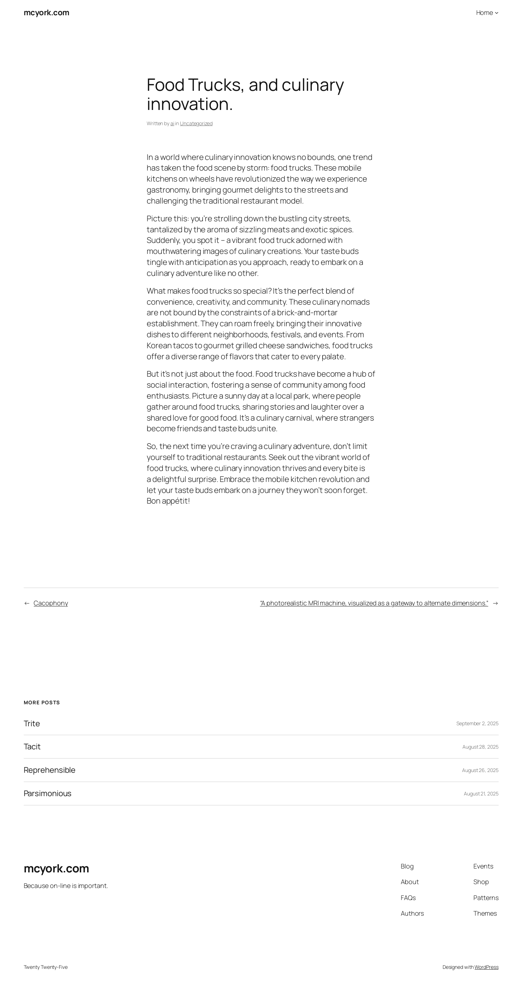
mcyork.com (46, 12)
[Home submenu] (497, 13)
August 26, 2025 (480, 770)
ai (172, 123)
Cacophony (51, 603)
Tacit (32, 746)
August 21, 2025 (481, 793)
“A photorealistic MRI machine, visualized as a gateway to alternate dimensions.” (374, 603)
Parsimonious (48, 793)
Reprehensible (50, 770)
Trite (32, 723)
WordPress (486, 967)
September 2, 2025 (477, 723)
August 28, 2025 (480, 746)
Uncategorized (196, 123)
